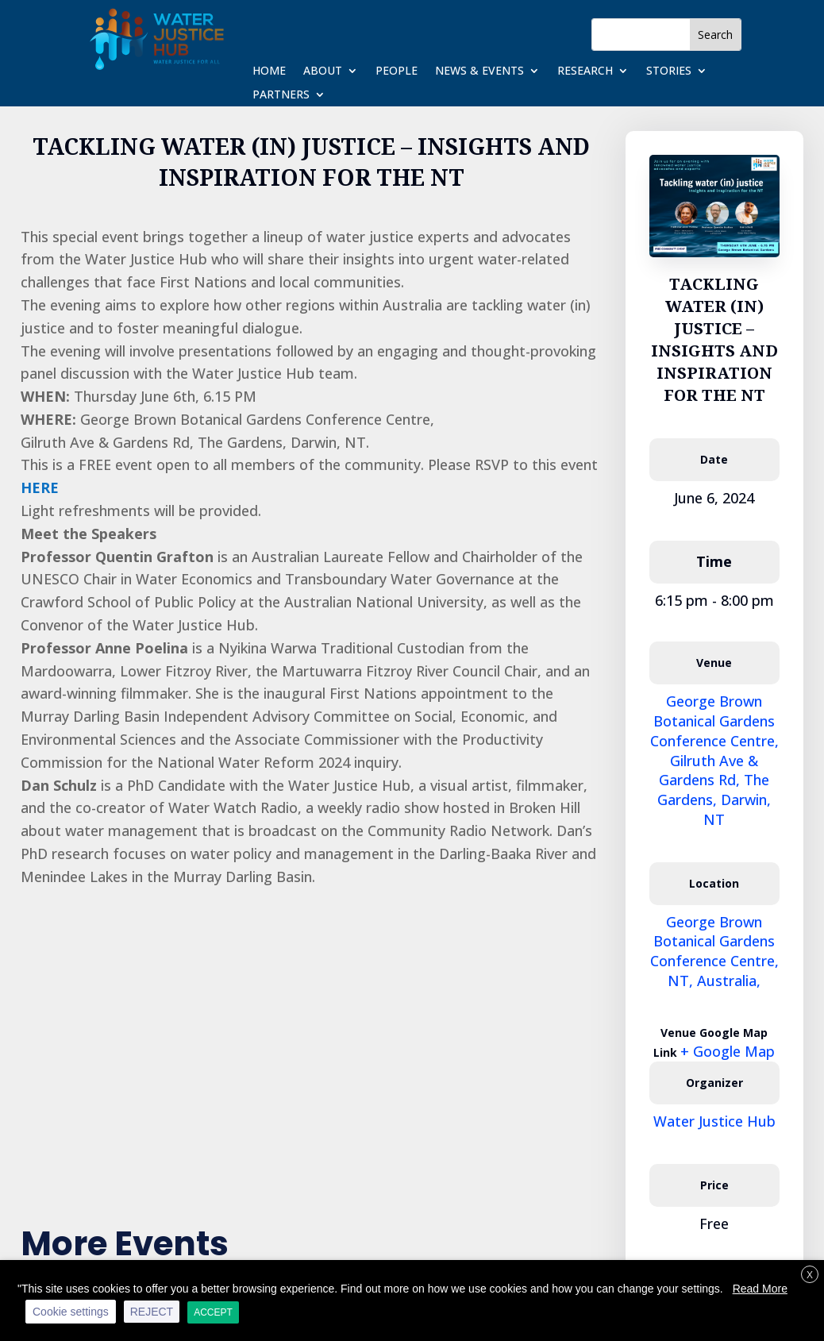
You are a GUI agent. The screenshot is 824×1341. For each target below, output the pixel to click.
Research (585, 71)
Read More (760, 1288)
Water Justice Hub (714, 1121)
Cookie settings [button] (71, 1311)
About (322, 71)
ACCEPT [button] (213, 1312)
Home (269, 71)
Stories (668, 71)
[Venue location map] (311, 1038)
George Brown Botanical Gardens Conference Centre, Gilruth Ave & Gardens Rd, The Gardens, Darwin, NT (714, 760)
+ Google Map (727, 1051)
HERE (40, 487)
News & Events (479, 71)
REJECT (151, 1311)
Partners (281, 95)
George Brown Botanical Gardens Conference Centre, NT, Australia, (714, 951)
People (396, 71)
